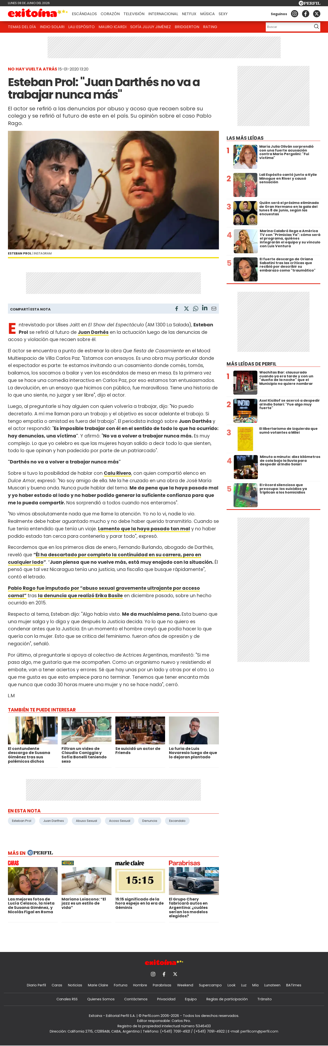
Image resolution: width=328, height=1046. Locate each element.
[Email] (214, 309)
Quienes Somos (101, 999)
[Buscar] (287, 27)
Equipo (191, 999)
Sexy (223, 14)
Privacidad (166, 999)
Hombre (140, 985)
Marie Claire (98, 985)
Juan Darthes (53, 821)
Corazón (110, 14)
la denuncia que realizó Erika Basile (80, 595)
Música (207, 14)
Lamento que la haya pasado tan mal (144, 529)
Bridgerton (187, 27)
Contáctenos (136, 999)
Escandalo (177, 821)
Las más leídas (245, 138)
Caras (57, 985)
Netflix (189, 14)
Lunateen (272, 985)
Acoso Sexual (119, 821)
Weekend (185, 985)
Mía (255, 985)
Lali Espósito (81, 27)
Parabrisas (162, 985)
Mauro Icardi (112, 27)
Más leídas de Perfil (251, 364)
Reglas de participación (227, 999)
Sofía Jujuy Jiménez (150, 27)
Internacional (163, 14)
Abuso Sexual (86, 821)
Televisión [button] (134, 14)
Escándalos (84, 14)
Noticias (75, 985)
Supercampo (210, 985)
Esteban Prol (21, 821)
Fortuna (120, 985)
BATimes (293, 985)
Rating (210, 27)
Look (231, 985)
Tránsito (264, 999)
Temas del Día (22, 27)
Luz (244, 985)
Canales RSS (67, 999)
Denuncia (149, 821)
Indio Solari (52, 27)
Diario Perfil (36, 985)
